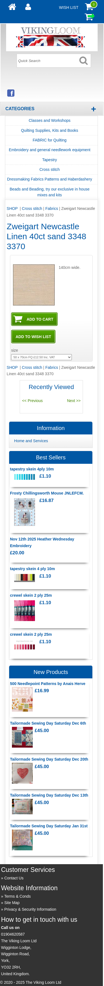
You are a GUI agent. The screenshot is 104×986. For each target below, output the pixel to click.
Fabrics (51, 208)
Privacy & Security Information (30, 909)
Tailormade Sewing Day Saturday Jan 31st (49, 826)
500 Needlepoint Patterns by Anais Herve (47, 683)
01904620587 (13, 934)
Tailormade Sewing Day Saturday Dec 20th (49, 759)
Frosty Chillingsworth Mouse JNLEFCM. (47, 493)
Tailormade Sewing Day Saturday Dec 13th (49, 795)
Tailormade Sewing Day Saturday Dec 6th (48, 723)
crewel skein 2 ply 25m (31, 595)
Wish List (68, 7)
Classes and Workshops (49, 120)
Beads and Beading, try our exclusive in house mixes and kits (50, 192)
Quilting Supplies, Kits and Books (49, 130)
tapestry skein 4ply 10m (32, 469)
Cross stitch (49, 169)
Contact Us (13, 878)
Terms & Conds (17, 896)
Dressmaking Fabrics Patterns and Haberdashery (49, 179)
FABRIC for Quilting (50, 140)
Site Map (11, 902)
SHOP (13, 208)
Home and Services (31, 441)
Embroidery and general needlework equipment (49, 150)
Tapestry (49, 160)
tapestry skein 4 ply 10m (32, 569)
